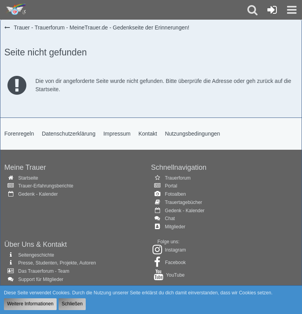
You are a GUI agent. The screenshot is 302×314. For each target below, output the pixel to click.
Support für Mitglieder (40, 279)
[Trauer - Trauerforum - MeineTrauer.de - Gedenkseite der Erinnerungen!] (14, 10)
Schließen (72, 304)
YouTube (175, 275)
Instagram (175, 250)
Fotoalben (175, 194)
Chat (170, 218)
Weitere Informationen (30, 304)
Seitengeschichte (36, 255)
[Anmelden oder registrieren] (272, 10)
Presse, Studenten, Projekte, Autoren (57, 263)
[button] (292, 10)
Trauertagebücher (183, 202)
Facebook (175, 262)
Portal (171, 186)
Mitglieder (175, 227)
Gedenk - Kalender (38, 194)
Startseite (28, 178)
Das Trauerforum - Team (43, 271)
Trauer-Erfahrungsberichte (45, 186)
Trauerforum (178, 178)
